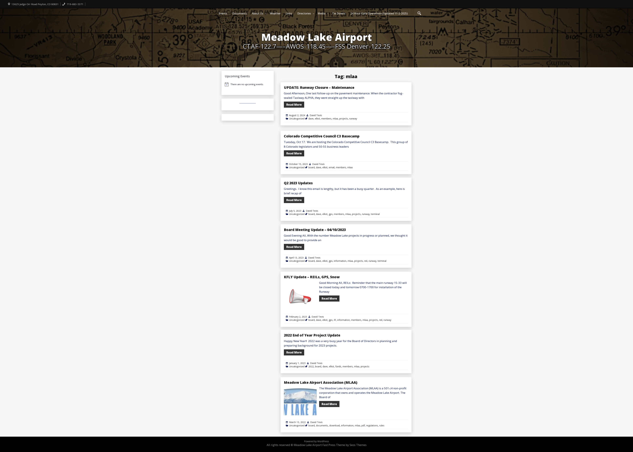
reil (365, 294)
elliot (317, 118)
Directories (304, 13)
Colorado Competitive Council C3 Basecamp (321, 169)
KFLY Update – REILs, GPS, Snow (312, 319)
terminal (375, 247)
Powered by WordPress (316, 441)
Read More (294, 104)
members (326, 118)
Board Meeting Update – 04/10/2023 (315, 262)
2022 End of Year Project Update (312, 368)
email (332, 200)
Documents (239, 13)
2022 (311, 399)
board (311, 200)
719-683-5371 (72, 4)
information (340, 294)
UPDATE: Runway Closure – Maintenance (319, 87)
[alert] (247, 84)
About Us (257, 13)
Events (223, 13)
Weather (275, 13)
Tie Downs (338, 13)
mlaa (335, 118)
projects (343, 118)
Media (321, 13)
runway (353, 118)
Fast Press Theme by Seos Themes (344, 445)
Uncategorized (297, 118)
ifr (335, 362)
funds (338, 399)
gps (331, 247)
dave (311, 118)
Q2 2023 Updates (298, 216)
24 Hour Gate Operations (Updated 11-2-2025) (379, 13)
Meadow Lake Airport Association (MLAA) (320, 424)
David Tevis (316, 115)
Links (289, 13)
